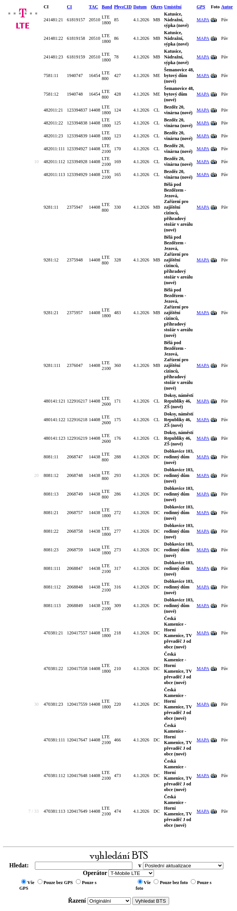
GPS (200, 6)
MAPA (202, 19)
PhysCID (123, 6)
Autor (227, 6)
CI (69, 6)
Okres (156, 6)
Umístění (173, 6)
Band (107, 6)
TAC (93, 6)
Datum (139, 6)
